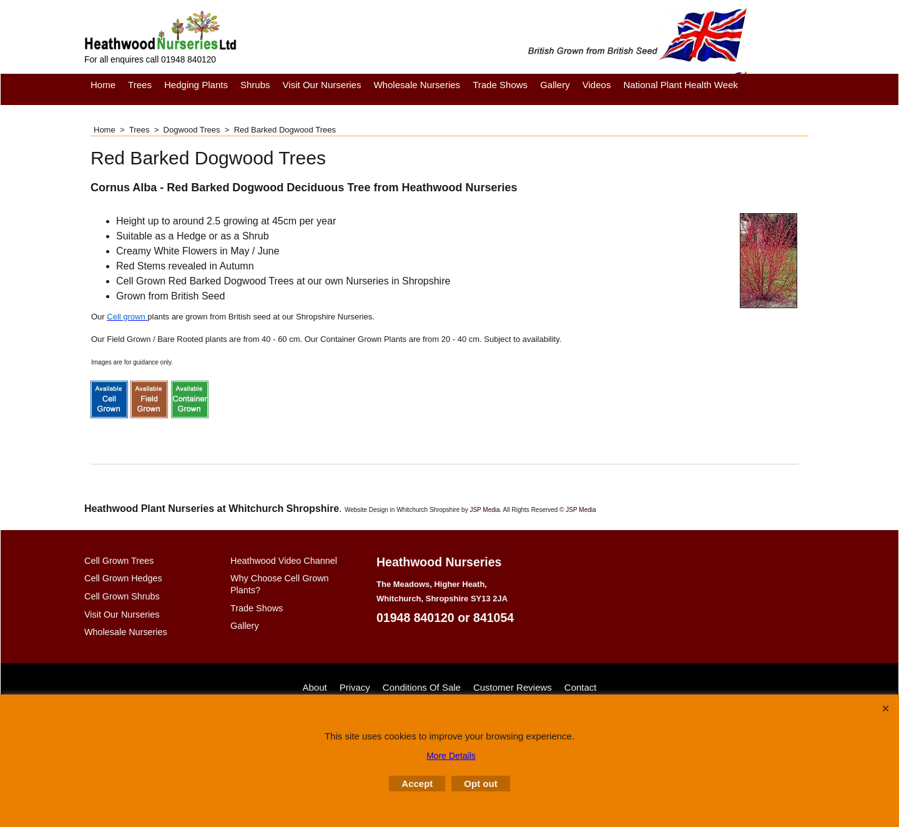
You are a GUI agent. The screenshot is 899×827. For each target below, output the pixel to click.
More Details (451, 756)
